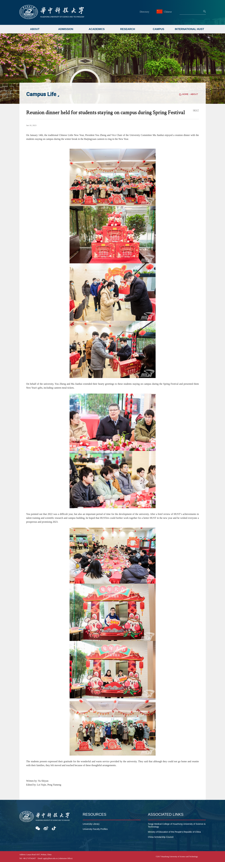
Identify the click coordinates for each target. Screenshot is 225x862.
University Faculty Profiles (95, 829)
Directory (144, 11)
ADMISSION (65, 29)
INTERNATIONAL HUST (189, 29)
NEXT (196, 110)
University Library (91, 824)
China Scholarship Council (160, 837)
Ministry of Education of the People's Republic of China (174, 832)
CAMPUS (158, 29)
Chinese (164, 11)
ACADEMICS (97, 29)
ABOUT (34, 29)
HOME (185, 94)
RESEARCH (127, 29)
